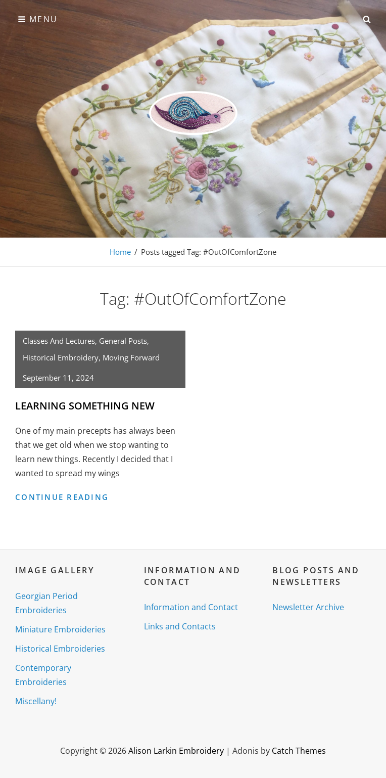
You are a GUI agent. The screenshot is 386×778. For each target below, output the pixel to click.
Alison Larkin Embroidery (176, 750)
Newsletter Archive (308, 607)
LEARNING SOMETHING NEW (85, 406)
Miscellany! (36, 701)
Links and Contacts (180, 626)
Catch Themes (299, 750)
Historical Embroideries (60, 648)
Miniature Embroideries (60, 629)
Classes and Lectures (59, 341)
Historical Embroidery (61, 357)
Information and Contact (191, 607)
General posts (123, 341)
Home (120, 252)
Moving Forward (131, 357)
